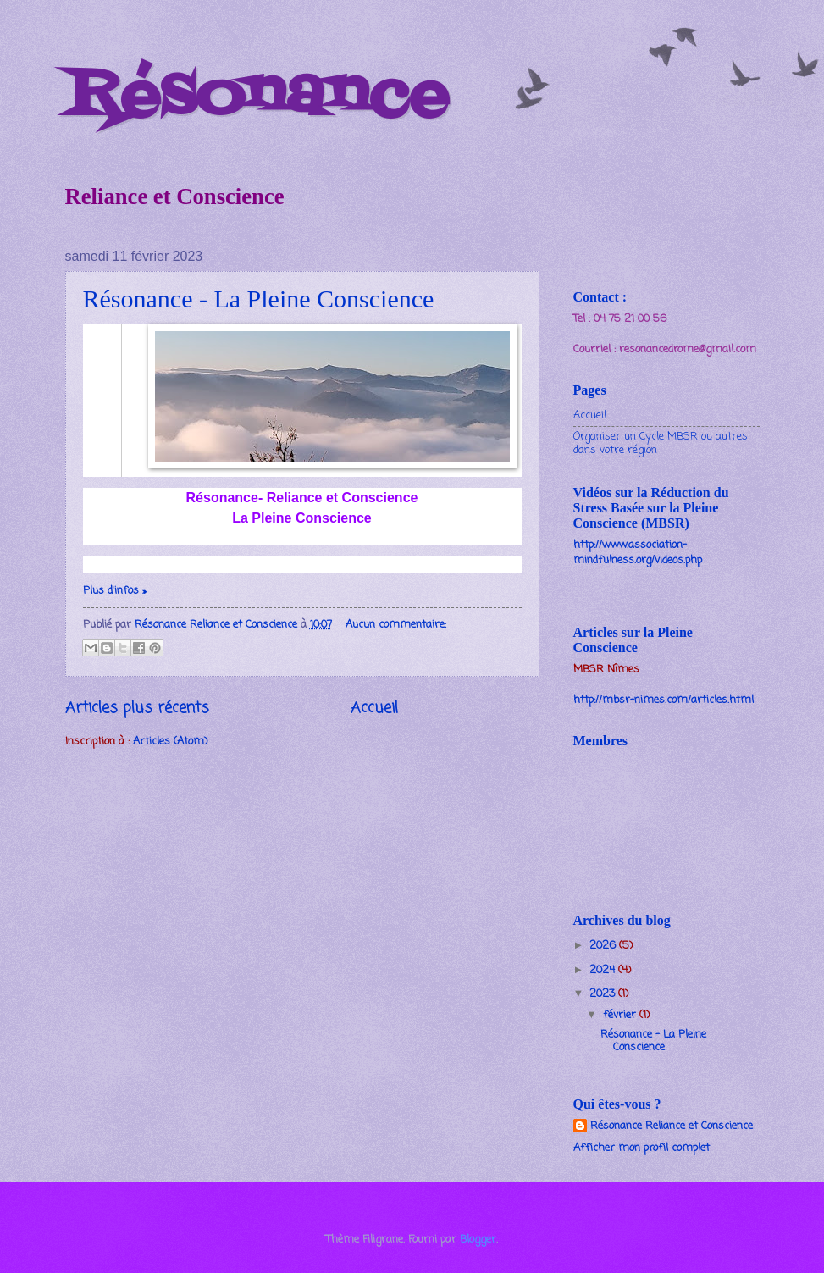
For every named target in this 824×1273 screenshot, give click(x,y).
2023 (603, 994)
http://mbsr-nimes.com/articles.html (663, 700)
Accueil (374, 708)
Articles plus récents (137, 708)
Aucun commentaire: (396, 625)
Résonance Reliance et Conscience (671, 1126)
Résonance (256, 96)
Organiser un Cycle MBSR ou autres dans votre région (660, 443)
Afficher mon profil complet (641, 1148)
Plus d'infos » (115, 591)
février (621, 1015)
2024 (603, 970)
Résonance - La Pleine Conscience (258, 299)
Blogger (478, 1239)
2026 (604, 946)
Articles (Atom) (170, 741)
